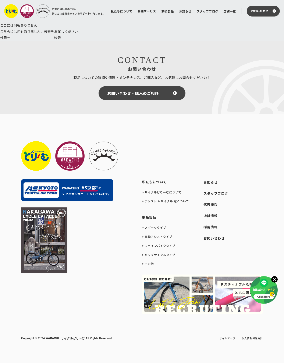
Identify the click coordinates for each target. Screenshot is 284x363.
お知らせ (185, 11)
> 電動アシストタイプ (157, 237)
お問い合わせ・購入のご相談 (133, 93)
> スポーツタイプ (154, 227)
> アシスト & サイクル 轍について (165, 201)
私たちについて (121, 11)
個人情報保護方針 (252, 338)
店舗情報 (210, 215)
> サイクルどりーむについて (161, 192)
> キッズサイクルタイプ (158, 255)
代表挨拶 (210, 204)
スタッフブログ (207, 11)
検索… (5, 37)
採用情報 (210, 226)
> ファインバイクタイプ (158, 246)
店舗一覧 (230, 11)
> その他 (148, 264)
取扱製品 (167, 11)
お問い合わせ (259, 11)
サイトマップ (227, 338)
